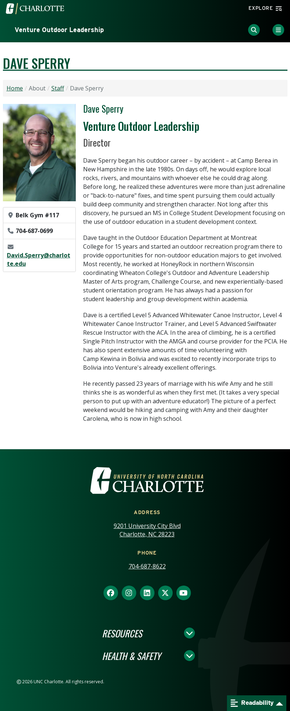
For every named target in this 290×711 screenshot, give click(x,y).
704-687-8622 (147, 566)
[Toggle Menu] (278, 30)
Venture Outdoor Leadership (59, 30)
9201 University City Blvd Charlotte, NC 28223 (147, 530)
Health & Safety (131, 655)
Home (15, 88)
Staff (57, 88)
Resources (122, 633)
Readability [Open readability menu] (252, 703)
